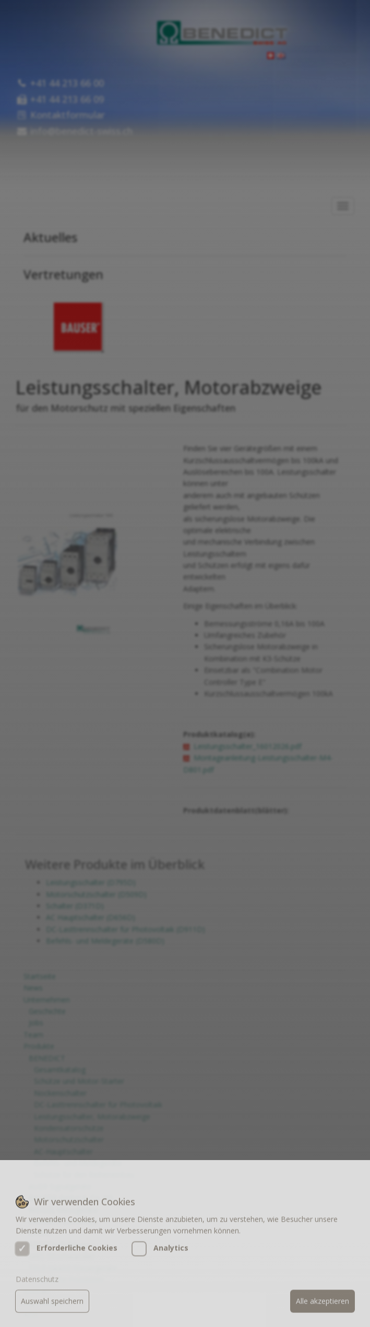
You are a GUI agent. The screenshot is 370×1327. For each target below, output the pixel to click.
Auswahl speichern (52, 1313)
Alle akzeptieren (322, 1313)
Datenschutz (37, 1291)
